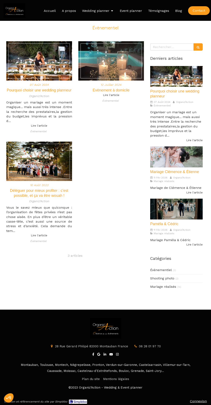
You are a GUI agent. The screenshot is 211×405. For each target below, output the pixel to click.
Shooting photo (162, 278)
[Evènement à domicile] (111, 61)
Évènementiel (161, 270)
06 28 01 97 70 (150, 346)
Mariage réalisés (163, 287)
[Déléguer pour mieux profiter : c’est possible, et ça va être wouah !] (39, 161)
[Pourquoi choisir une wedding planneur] (39, 61)
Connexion (198, 401)
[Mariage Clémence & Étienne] (176, 156)
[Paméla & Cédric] (176, 209)
